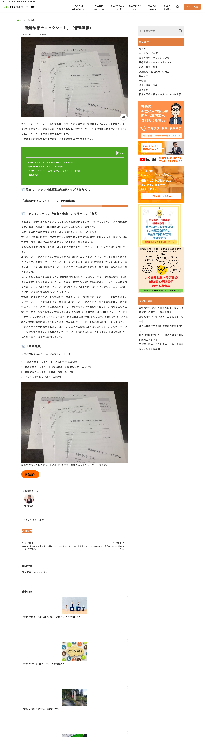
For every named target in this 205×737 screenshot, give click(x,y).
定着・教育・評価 (148, 66)
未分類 (142, 79)
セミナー (143, 47)
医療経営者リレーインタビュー (155, 61)
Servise (116, 6)
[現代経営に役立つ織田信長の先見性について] (87, 604)
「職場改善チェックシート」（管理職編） (45, 165)
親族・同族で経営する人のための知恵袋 (160, 93)
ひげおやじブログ (148, 52)
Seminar (135, 6)
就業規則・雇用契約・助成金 (154, 70)
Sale (167, 6)
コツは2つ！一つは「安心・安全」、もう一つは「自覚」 (54, 169)
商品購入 (30, 473)
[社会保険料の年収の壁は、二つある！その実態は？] (61, 605)
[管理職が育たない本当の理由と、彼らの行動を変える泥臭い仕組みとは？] (35, 604)
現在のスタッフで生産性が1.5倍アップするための (51, 161)
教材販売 (27, 530)
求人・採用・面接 (148, 84)
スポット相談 (192, 6)
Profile (98, 6)
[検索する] (180, 30)
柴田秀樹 (43, 33)
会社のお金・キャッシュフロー (155, 56)
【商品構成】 (34, 173)
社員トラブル (146, 88)
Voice (152, 6)
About (79, 6)
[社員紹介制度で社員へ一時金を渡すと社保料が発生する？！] (114, 605)
